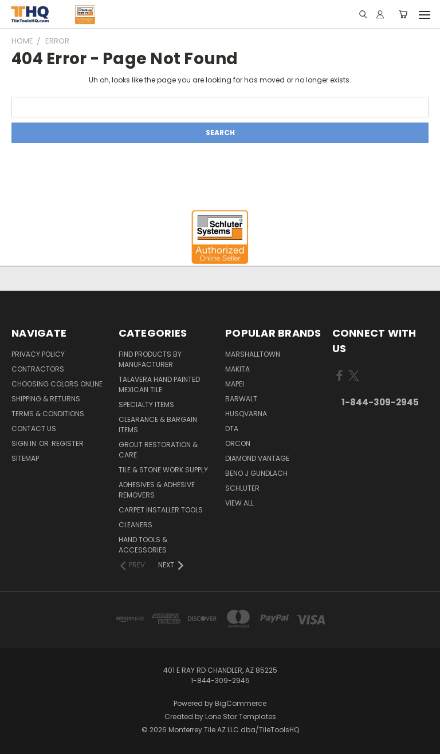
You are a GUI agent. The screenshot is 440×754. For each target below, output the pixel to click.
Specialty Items (146, 404)
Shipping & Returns (45, 399)
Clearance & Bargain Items (158, 424)
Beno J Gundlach (256, 473)
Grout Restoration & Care (158, 450)
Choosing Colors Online (57, 384)
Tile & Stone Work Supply (163, 470)
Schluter (242, 488)
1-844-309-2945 (380, 402)
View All (239, 503)
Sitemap (25, 458)
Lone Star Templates (240, 716)
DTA (231, 428)
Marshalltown (252, 354)
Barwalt (241, 399)
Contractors (37, 369)
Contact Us (33, 428)
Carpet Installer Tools (161, 510)
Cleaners (135, 525)
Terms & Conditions (47, 414)
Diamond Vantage (257, 458)
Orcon (237, 443)
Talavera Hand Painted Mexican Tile (159, 384)
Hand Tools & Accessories (143, 545)
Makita (237, 369)
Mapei (234, 384)
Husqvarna (246, 414)
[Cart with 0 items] (403, 14)
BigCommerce (240, 703)
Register (68, 443)
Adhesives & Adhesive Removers (157, 490)
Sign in (24, 443)
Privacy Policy (38, 354)
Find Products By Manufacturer (150, 359)
